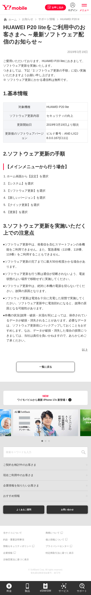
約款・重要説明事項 (13, 542)
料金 (9, 590)
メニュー (84, 10)
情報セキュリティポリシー (17, 549)
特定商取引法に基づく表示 (60, 556)
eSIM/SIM (45, 590)
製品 (27, 590)
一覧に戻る (45, 367)
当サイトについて (12, 535)
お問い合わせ (67, 511)
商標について (53, 535)
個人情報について (55, 542)
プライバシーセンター (57, 549)
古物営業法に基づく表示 (16, 562)
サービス (64, 590)
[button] (42, 442)
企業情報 (8, 556)
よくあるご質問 (23, 511)
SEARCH (83, 454)
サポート (82, 590)
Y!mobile (15, 7)
